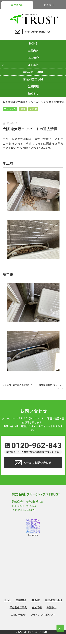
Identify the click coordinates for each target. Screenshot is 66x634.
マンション (10, 109)
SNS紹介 (33, 58)
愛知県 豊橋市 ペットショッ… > (51, 386)
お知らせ (33, 93)
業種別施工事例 (33, 72)
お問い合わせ (18, 614)
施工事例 (33, 65)
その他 (33, 109)
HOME (33, 43)
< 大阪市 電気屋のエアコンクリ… (17, 386)
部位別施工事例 (33, 79)
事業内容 (33, 50)
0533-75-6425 (27, 506)
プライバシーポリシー (43, 614)
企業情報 (33, 86)
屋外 (22, 109)
